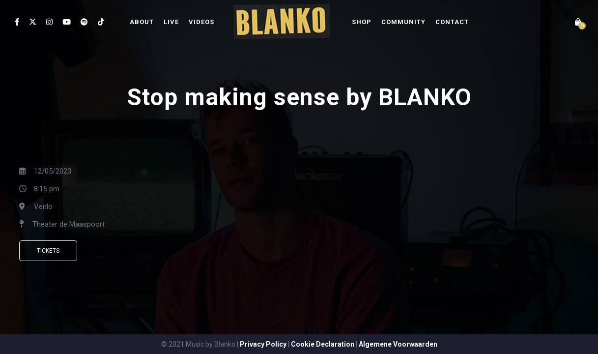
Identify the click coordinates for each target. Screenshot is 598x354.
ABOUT (142, 22)
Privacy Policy (263, 344)
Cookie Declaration (322, 344)
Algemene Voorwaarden (398, 344)
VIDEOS (201, 22)
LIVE (171, 22)
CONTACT (452, 22)
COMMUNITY (403, 22)
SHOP (361, 22)
